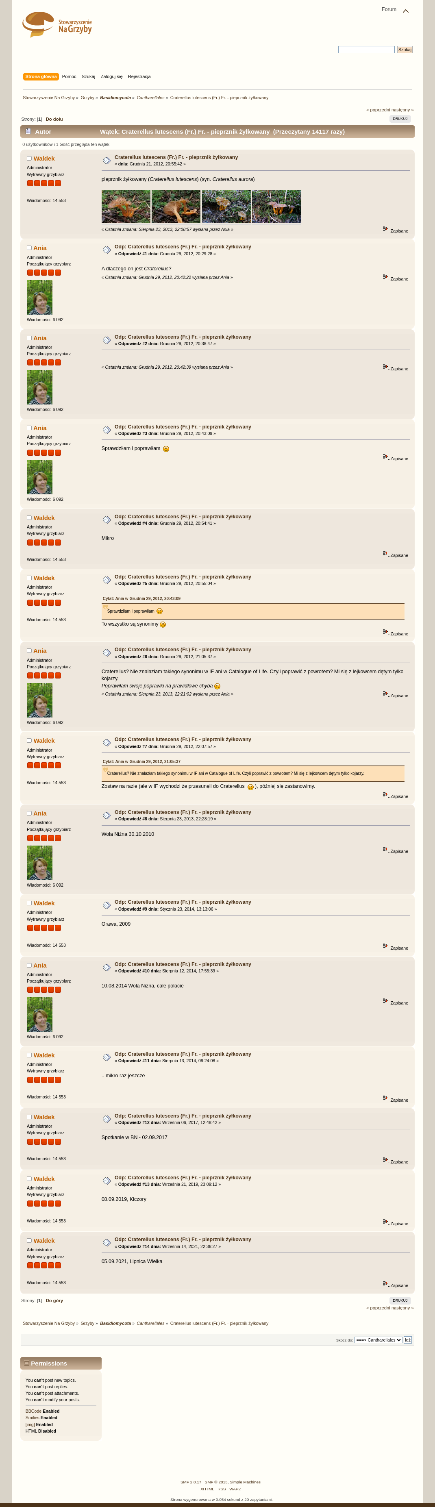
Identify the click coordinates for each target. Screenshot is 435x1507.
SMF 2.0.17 (191, 1482)
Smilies (32, 1417)
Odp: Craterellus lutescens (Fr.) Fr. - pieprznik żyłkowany (183, 247)
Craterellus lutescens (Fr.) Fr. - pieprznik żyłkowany (176, 157)
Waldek (44, 158)
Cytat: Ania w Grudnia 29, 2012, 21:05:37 (142, 761)
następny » (403, 109)
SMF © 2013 (216, 1482)
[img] (30, 1424)
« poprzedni (378, 109)
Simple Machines (245, 1482)
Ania (39, 247)
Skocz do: (344, 1340)
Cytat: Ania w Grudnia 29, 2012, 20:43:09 (142, 598)
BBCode (33, 1411)
